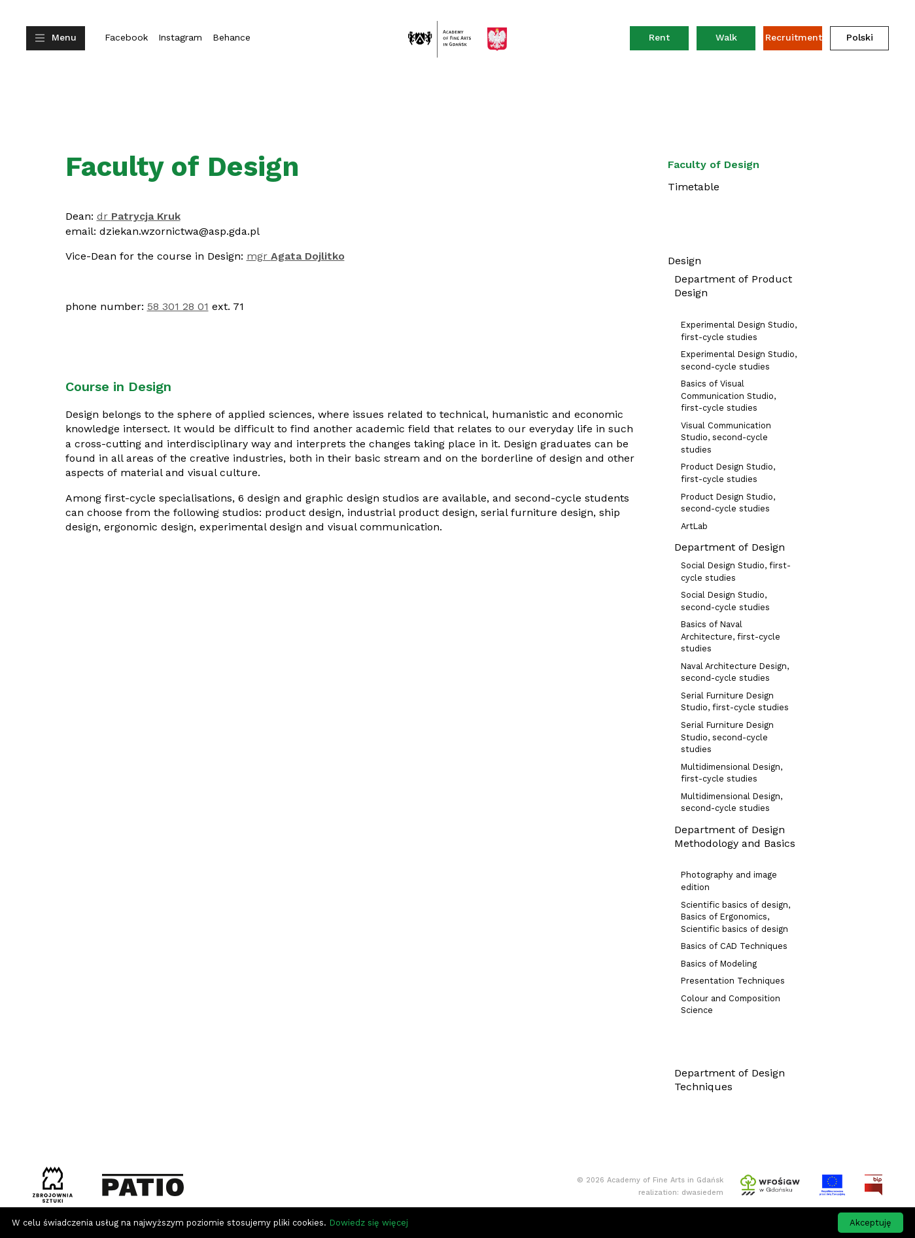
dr (139, 216)
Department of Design (729, 547)
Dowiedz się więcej (368, 1223)
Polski (859, 37)
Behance (231, 37)
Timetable (693, 187)
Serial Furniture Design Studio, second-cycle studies (727, 737)
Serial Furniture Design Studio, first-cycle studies (735, 702)
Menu (64, 37)
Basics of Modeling (719, 964)
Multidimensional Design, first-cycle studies (731, 773)
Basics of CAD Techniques (734, 946)
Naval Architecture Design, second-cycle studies (735, 672)
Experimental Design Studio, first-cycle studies (739, 331)
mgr (296, 256)
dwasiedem (702, 1192)
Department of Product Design (733, 286)
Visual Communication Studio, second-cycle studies (726, 438)
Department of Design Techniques (729, 1080)
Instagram (180, 37)
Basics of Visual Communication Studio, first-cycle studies (728, 396)
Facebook (126, 37)
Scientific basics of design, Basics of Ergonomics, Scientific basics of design (735, 917)
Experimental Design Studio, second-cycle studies (739, 360)
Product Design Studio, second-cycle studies (728, 503)
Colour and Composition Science (730, 1004)
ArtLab (694, 526)
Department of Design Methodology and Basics (734, 836)
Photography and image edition (729, 881)
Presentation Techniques (733, 981)
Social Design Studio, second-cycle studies (725, 601)
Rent (669, 40)
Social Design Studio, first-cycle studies (736, 571)
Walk (726, 37)
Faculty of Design (713, 164)
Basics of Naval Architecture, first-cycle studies (730, 636)
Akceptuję (870, 1223)
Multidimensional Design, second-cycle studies (731, 802)
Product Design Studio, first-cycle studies (728, 473)
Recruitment (793, 37)
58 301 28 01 (178, 306)
